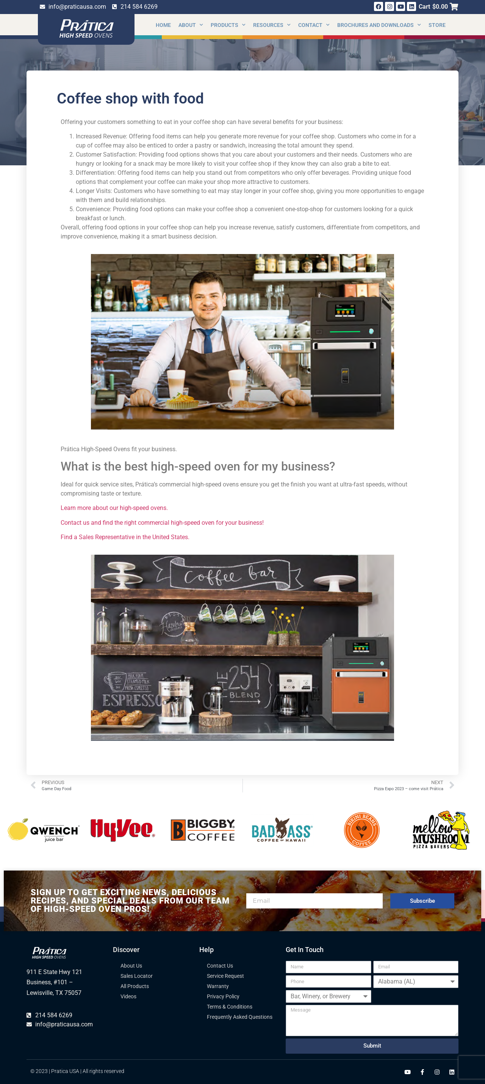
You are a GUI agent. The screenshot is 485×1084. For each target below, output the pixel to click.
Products (228, 25)
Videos (128, 996)
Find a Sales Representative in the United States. (126, 537)
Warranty (218, 986)
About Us (131, 966)
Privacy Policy (223, 996)
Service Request (225, 976)
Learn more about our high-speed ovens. (115, 507)
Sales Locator (136, 976)
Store (437, 25)
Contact (314, 25)
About (190, 25)
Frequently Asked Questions (239, 1017)
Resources (272, 25)
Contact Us (220, 966)
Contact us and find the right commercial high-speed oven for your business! (163, 522)
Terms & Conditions (229, 1007)
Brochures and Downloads (379, 25)
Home (163, 25)
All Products (134, 986)
